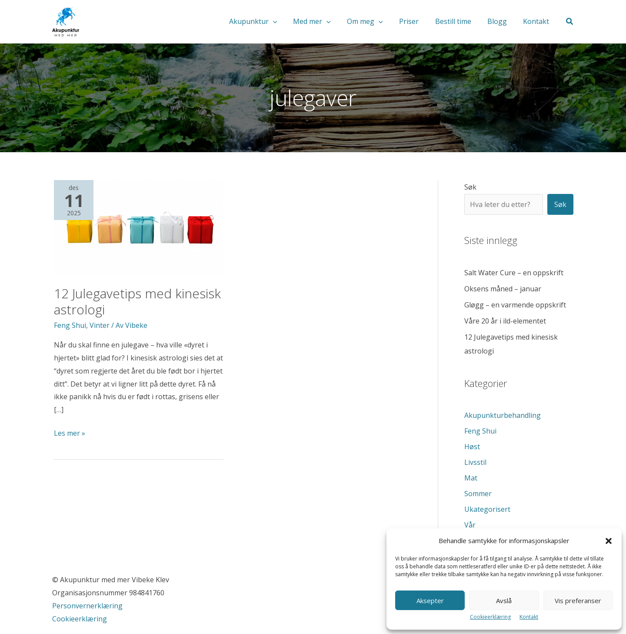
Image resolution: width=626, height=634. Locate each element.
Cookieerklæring (490, 617)
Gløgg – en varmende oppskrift (515, 305)
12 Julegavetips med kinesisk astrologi (137, 301)
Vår (470, 525)
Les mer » (69, 433)
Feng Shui (70, 325)
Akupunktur (268, 21)
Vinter (100, 325)
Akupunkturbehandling (502, 415)
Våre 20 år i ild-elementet (505, 321)
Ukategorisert (487, 509)
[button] (608, 541)
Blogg (500, 22)
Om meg (375, 21)
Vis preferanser (578, 600)
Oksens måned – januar (502, 289)
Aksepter (430, 600)
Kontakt (528, 617)
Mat (470, 478)
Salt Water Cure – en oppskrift (513, 272)
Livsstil (475, 462)
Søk (470, 187)
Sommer (478, 493)
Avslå (504, 600)
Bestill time (459, 22)
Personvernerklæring (88, 606)
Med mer (325, 21)
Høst (472, 446)
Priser (417, 22)
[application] (287, 21)
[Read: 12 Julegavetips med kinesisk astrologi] (138, 227)
